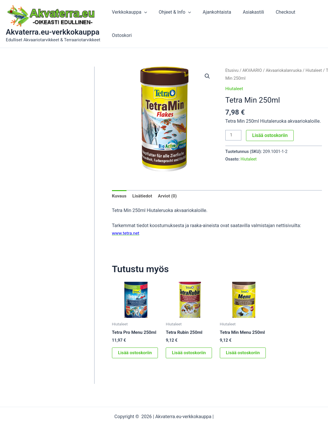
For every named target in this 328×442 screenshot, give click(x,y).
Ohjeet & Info (175, 23)
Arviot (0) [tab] (169, 196)
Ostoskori (308, 23)
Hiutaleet (317, 70)
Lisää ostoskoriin (270, 135)
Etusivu (232, 70)
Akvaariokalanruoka (286, 70)
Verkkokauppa (131, 23)
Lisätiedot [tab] (143, 196)
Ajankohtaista (214, 23)
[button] (146, 23)
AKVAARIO (253, 70)
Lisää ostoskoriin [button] (136, 354)
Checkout (278, 23)
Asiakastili (248, 23)
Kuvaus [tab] (119, 196)
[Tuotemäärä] (233, 135)
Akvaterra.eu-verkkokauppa (52, 32)
